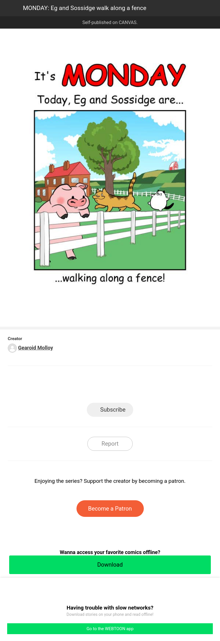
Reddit (162, 386)
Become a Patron (110, 508)
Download (110, 564)
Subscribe (112, 409)
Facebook (84, 386)
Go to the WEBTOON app (110, 628)
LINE (58, 386)
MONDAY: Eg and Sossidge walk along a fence (84, 8)
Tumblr (136, 386)
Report (109, 443)
